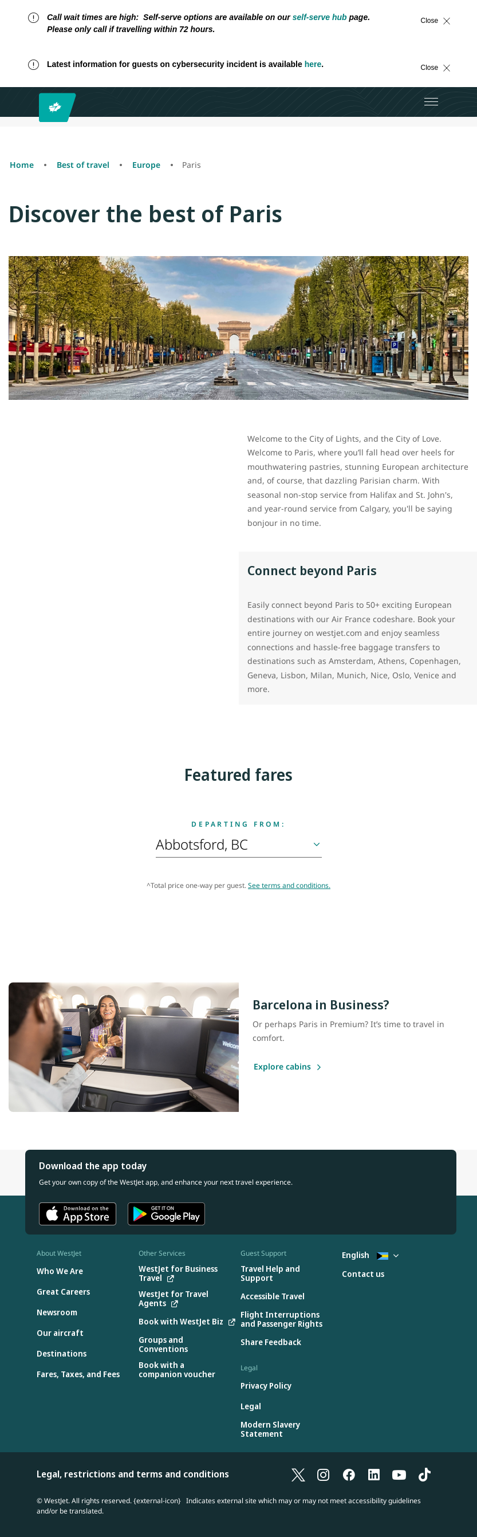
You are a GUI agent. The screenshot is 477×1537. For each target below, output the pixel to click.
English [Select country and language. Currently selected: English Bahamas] (370, 1254)
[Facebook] (349, 1474)
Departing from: (238, 824)
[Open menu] (431, 102)
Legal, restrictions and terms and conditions (133, 1474)
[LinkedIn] (374, 1474)
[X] (298, 1474)
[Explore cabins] (282, 1067)
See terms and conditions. (289, 885)
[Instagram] (323, 1474)
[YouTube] (399, 1474)
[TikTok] (424, 1474)
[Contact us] (363, 1274)
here (313, 64)
